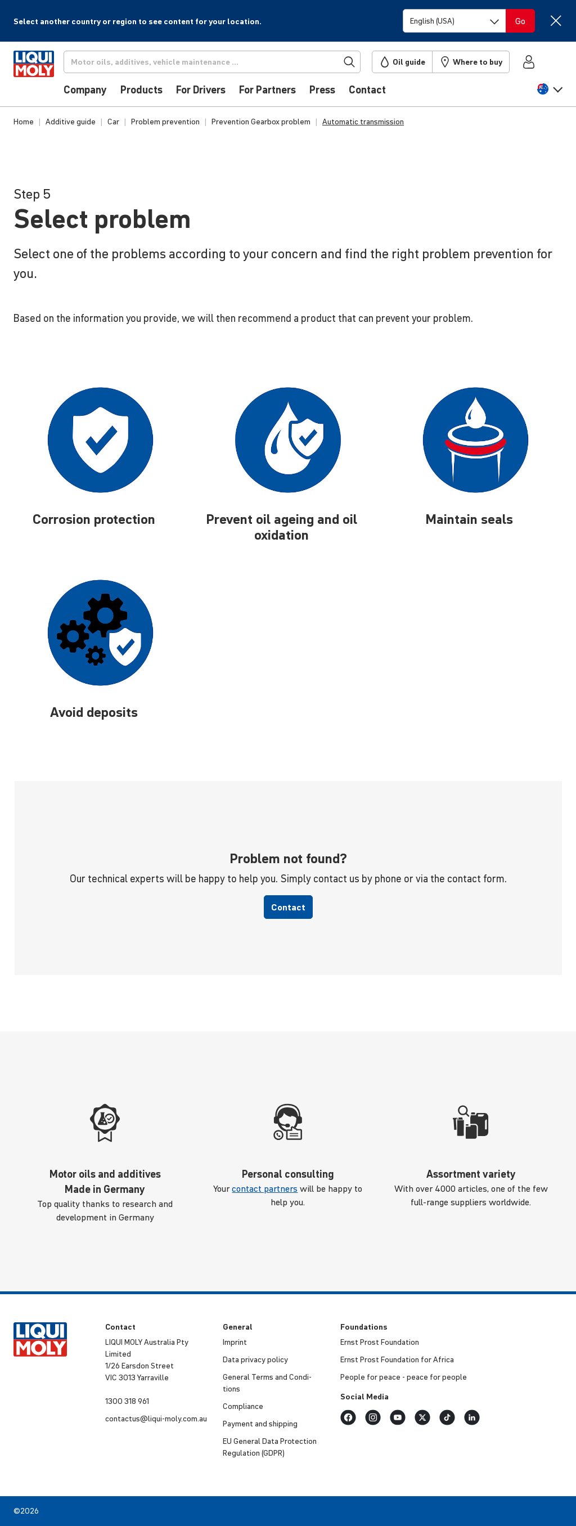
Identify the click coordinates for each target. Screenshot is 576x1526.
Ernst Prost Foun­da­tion (379, 1342)
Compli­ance (243, 1406)
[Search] (228, 62)
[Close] (555, 20)
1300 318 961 (127, 1401)
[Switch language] (454, 21)
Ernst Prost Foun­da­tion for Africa (397, 1359)
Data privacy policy (255, 1359)
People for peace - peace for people (403, 1377)
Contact (288, 907)
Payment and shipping (260, 1423)
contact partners (265, 1188)
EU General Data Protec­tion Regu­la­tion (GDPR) (270, 1446)
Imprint (235, 1342)
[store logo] (48, 77)
